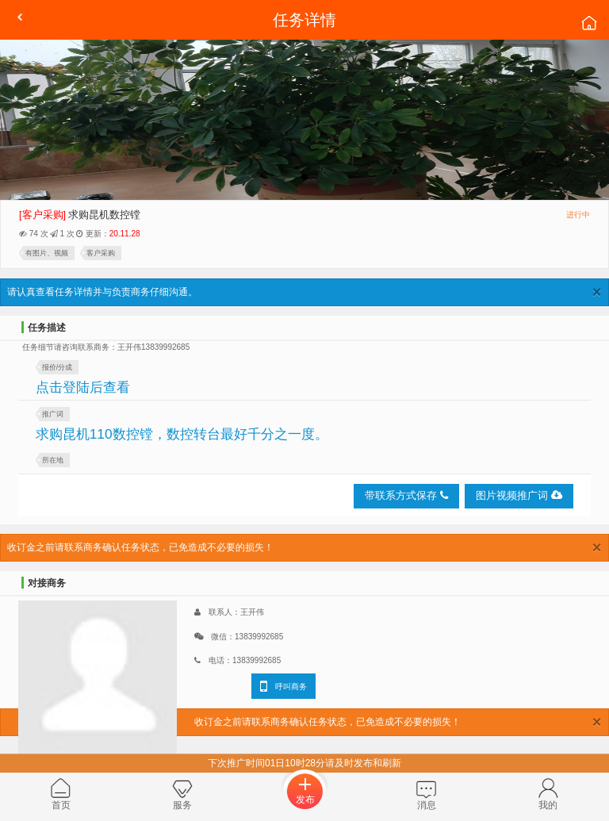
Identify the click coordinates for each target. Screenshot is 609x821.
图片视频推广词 (519, 495)
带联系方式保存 (406, 495)
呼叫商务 (283, 686)
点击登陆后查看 (83, 387)
